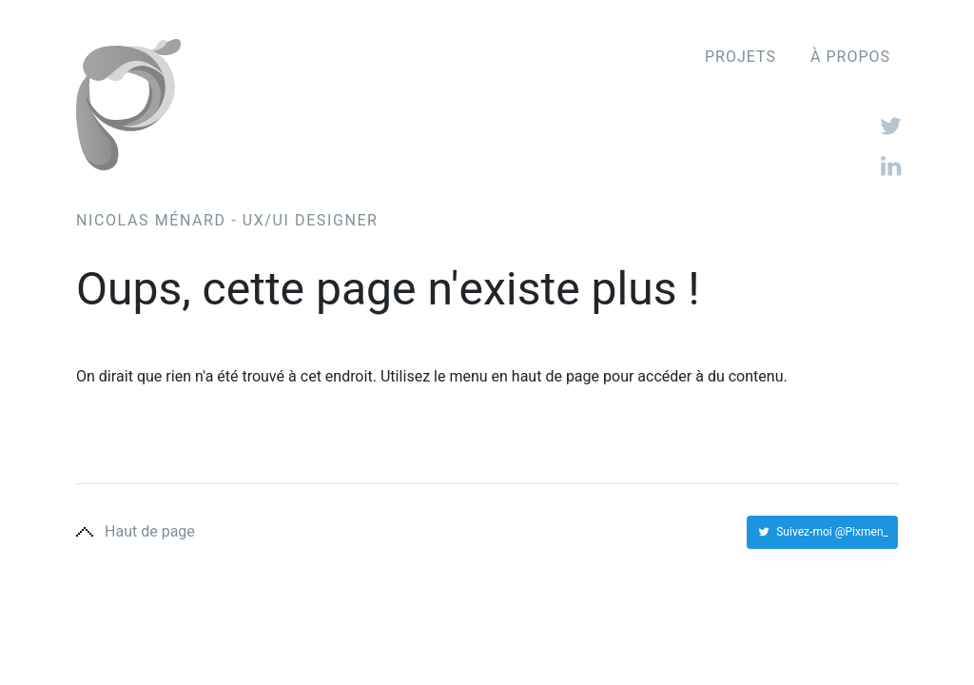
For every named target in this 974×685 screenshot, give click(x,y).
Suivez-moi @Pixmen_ (822, 531)
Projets (740, 57)
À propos (850, 57)
